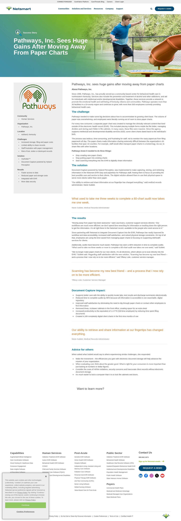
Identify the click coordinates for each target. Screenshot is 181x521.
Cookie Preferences (100, 516)
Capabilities (17, 453)
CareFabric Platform (81, 2)
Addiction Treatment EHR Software (53, 457)
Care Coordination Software (19, 460)
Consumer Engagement (18, 466)
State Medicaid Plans (114, 497)
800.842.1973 (144, 457)
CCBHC (45, 466)
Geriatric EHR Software (82, 457)
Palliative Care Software (82, 472)
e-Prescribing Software (17, 472)
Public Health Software (114, 475)
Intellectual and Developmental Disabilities (56, 475)
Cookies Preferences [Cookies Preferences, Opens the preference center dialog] (25, 512)
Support (119, 9)
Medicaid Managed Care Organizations (119, 494)
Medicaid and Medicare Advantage (118, 491)
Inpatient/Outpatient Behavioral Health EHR (121, 466)
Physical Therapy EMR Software (85, 478)
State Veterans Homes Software (117, 478)
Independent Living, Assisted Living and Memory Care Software (87, 467)
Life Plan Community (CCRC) (84, 481)
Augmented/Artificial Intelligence (20, 457)
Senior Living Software (81, 484)
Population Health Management (117, 472)
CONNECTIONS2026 (64, 2)
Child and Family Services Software (54, 469)
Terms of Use (114, 516)
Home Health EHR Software (83, 460)
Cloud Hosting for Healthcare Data (21, 463)
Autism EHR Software (49, 460)
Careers (110, 2)
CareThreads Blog (97, 2)
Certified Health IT (127, 516)
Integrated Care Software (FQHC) (53, 472)
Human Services (51, 453)
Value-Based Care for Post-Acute (85, 490)
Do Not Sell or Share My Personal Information (76, 516)
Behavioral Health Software (116, 460)
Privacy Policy (53, 516)
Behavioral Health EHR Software (53, 463)
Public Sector (114, 453)
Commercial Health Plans (115, 488)
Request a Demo (164, 9)
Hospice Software (80, 463)
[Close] (46, 476)
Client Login (119, 2)
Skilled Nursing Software (82, 487)
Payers (111, 484)
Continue (25, 505)
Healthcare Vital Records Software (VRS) (120, 463)
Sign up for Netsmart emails (149, 461)
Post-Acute (80, 453)
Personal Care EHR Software (84, 475)
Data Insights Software (17, 469)
